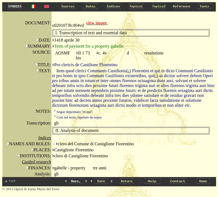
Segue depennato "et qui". (73, 112)
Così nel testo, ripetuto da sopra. (78, 117)
